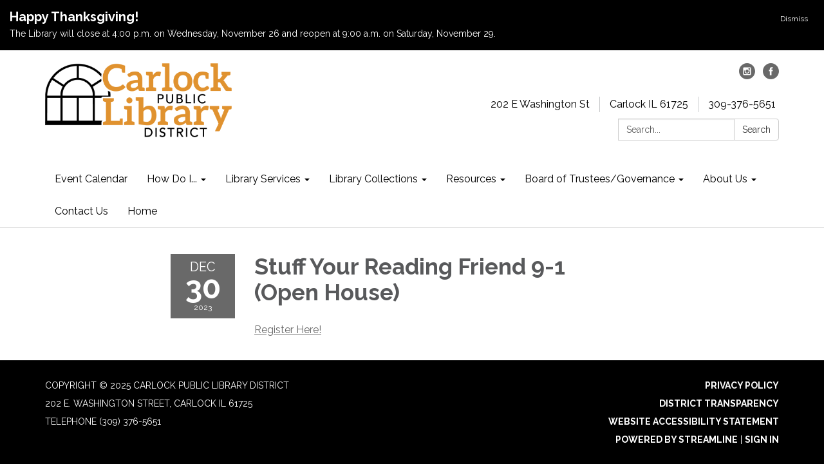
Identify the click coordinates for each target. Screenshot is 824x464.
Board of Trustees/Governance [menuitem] (600, 179)
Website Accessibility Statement (693, 421)
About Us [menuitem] (725, 179)
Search (756, 129)
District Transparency (719, 403)
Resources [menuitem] (471, 179)
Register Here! (287, 330)
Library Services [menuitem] (263, 179)
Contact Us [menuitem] (81, 211)
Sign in (762, 439)
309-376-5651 (742, 104)
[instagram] (747, 76)
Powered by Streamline (676, 439)
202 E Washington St (540, 104)
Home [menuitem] (142, 211)
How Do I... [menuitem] (172, 179)
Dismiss (794, 18)
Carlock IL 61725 (649, 104)
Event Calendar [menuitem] (91, 179)
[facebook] (771, 76)
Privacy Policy (742, 385)
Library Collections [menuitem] (373, 179)
